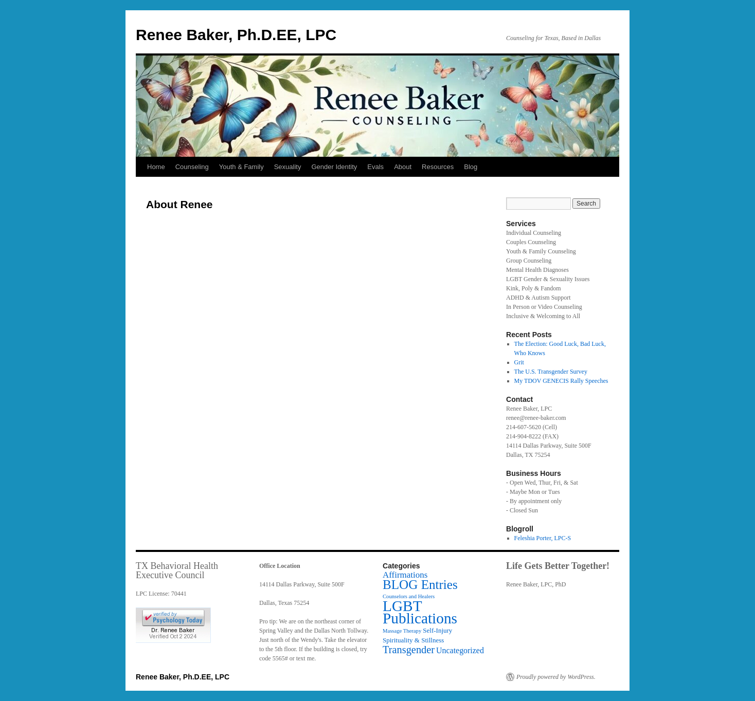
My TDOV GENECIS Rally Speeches (561, 380)
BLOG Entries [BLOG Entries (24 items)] (420, 585)
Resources (438, 167)
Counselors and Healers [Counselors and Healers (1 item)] (409, 596)
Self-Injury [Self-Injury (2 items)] (437, 630)
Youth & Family (241, 167)
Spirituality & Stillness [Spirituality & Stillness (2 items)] (413, 640)
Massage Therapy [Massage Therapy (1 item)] (402, 631)
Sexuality (287, 167)
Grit (519, 362)
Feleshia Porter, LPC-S (542, 538)
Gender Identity (334, 167)
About (402, 167)
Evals (375, 167)
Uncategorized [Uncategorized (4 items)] (460, 650)
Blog (470, 167)
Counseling (192, 167)
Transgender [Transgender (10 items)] (409, 649)
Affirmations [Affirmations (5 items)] (405, 575)
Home (156, 167)
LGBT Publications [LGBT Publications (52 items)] (420, 612)
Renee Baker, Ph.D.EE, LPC (236, 34)
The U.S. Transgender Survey (550, 371)
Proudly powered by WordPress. (556, 676)
